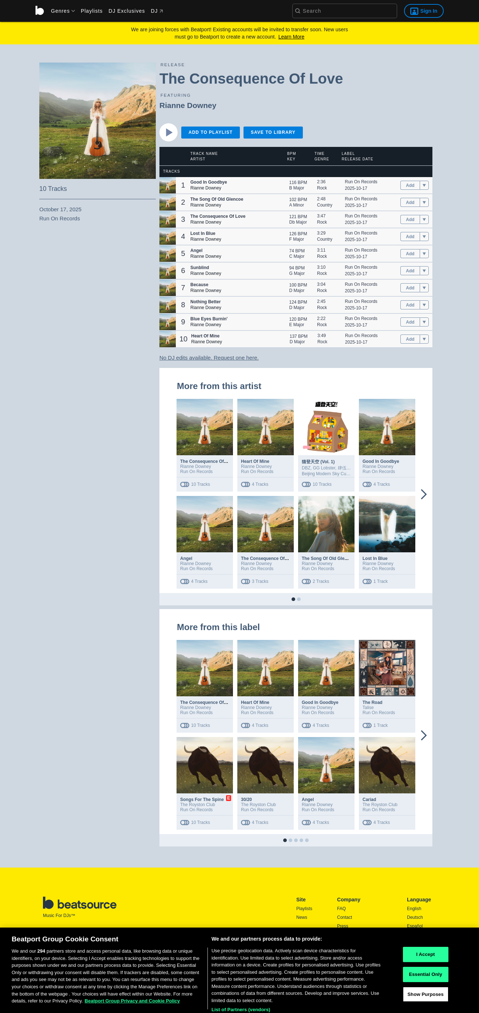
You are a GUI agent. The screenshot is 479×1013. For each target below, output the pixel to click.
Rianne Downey (187, 105)
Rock (322, 188)
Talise (368, 707)
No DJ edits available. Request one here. (209, 358)
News (301, 917)
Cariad (369, 799)
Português (417, 953)
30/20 (246, 799)
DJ (157, 11)
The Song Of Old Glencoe (328, 558)
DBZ (306, 468)
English (414, 908)
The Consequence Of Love (207, 461)
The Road (373, 702)
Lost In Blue (375, 558)
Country (324, 205)
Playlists (92, 11)
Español (415, 926)
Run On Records (361, 181)
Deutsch (415, 917)
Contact (344, 917)
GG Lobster (324, 468)
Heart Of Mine (255, 461)
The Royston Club (197, 804)
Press (342, 926)
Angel (186, 558)
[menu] (60, 11)
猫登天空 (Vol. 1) (318, 461)
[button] (167, 185)
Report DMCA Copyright (360, 952)
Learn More (291, 37)
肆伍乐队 (346, 468)
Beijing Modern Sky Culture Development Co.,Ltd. (350, 473)
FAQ (341, 908)
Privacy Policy (350, 943)
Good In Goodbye (381, 461)
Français (415, 934)
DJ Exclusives (126, 11)
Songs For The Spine (202, 799)
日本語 (413, 943)
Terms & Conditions (356, 934)
